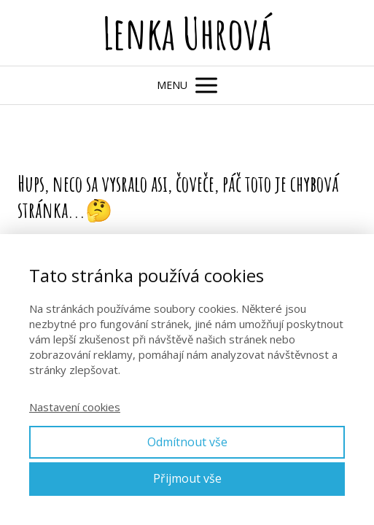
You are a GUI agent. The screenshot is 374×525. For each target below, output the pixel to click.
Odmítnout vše (187, 442)
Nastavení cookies (74, 407)
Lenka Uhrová (187, 33)
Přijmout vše (187, 478)
